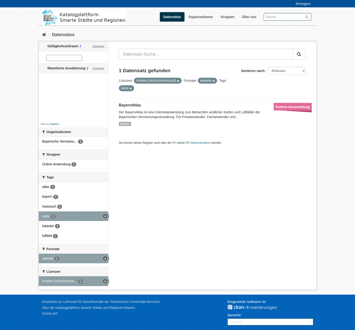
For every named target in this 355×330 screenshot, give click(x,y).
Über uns (249, 17)
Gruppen (227, 17)
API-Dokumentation (197, 142)
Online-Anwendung (293, 106)
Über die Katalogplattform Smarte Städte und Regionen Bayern (88, 308)
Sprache (234, 315)
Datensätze (172, 17)
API (174, 142)
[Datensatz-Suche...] (206, 54)
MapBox (55, 124)
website (125, 123)
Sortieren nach (252, 71)
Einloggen (303, 3)
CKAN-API (50, 314)
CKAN (256, 307)
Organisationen (201, 17)
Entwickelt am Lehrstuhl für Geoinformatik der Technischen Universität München (101, 302)
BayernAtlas (130, 105)
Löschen (98, 46)
